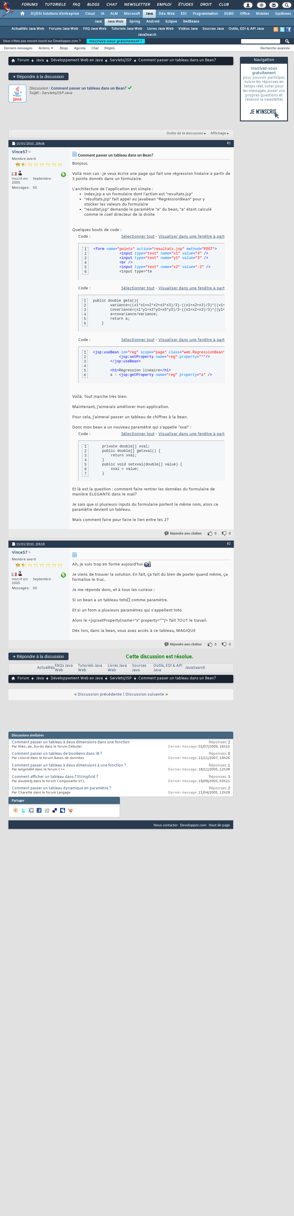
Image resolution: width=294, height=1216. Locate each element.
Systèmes (283, 14)
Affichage (218, 133)
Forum (23, 60)
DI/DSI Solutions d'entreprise (55, 14)
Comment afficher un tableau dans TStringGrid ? (55, 777)
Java (149, 14)
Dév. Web (167, 14)
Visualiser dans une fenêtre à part (191, 236)
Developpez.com (193, 825)
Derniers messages (18, 48)
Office (245, 14)
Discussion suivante (144, 694)
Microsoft (132, 14)
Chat (111, 4)
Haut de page (219, 825)
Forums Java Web (63, 29)
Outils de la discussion (185, 133)
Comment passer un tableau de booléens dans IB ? (57, 753)
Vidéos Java (188, 29)
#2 (229, 543)
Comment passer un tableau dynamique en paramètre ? (61, 788)
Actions (44, 48)
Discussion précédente (100, 694)
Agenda (79, 48)
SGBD (229, 14)
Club (223, 4)
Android (152, 22)
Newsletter (136, 4)
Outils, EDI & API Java (246, 29)
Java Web (115, 22)
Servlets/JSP (121, 60)
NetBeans (191, 22)
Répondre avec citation (183, 533)
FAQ (76, 4)
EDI (184, 14)
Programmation (205, 14)
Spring (134, 22)
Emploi (163, 4)
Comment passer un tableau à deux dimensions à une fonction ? (69, 765)
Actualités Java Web (27, 29)
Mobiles (262, 14)
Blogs (93, 4)
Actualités (46, 668)
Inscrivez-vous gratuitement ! (116, 41)
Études (185, 4)
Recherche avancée (275, 48)
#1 (229, 143)
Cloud (90, 14)
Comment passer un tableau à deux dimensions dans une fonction (71, 742)
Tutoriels (55, 4)
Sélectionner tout (138, 236)
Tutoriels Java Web (126, 29)
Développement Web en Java (77, 60)
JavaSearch (147, 35)
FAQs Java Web (64, 668)
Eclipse (171, 22)
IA (102, 14)
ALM (114, 14)
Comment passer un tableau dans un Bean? (89, 88)
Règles (110, 48)
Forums (29, 4)
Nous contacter (166, 825)
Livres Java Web (160, 29)
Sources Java (213, 29)
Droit (205, 4)
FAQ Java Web (94, 29)
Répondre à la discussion (38, 76)
